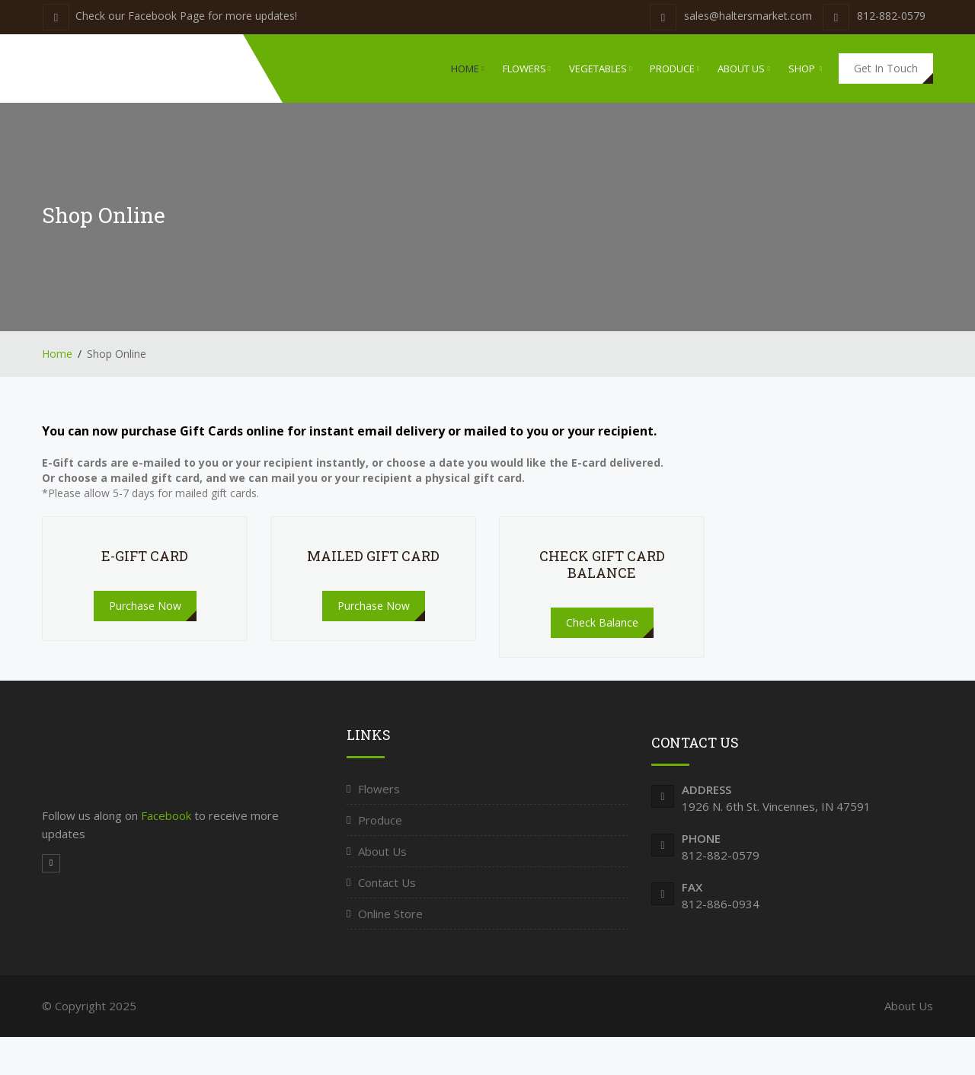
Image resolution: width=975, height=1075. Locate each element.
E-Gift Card (144, 556)
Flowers (527, 68)
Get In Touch (886, 68)
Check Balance (602, 622)
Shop (805, 68)
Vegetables (600, 68)
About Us (743, 68)
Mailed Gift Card (373, 556)
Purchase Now (145, 605)
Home (467, 68)
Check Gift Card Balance (602, 564)
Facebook (167, 815)
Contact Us (387, 882)
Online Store (390, 913)
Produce (674, 68)
